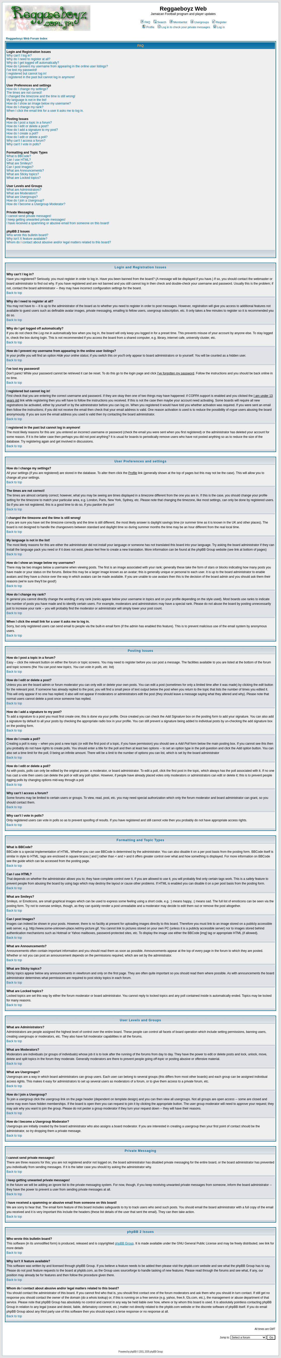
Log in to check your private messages (184, 27)
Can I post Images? (19, 167)
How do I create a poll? (22, 133)
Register (219, 22)
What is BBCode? (18, 156)
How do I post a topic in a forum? (29, 122)
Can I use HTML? (18, 160)
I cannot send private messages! (28, 216)
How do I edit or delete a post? (27, 126)
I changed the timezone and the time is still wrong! (40, 96)
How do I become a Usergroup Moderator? (35, 204)
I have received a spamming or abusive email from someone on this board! (57, 223)
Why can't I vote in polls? (23, 144)
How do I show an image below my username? (38, 103)
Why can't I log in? (19, 55)
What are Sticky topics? (22, 174)
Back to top (14, 293)
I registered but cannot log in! (26, 73)
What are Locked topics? (23, 178)
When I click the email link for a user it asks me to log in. (45, 111)
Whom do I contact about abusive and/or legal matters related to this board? (58, 242)
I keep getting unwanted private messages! (35, 219)
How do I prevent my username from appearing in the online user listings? (57, 66)
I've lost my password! (21, 70)
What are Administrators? (23, 189)
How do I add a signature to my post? (32, 130)
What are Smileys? (19, 163)
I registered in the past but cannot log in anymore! (40, 77)
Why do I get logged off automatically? (32, 63)
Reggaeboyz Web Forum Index (26, 38)
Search (159, 22)
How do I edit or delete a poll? (27, 137)
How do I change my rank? (24, 107)
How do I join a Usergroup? (25, 200)
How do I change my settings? (27, 89)
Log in (219, 27)
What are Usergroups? (22, 197)
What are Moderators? (21, 193)
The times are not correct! (24, 92)
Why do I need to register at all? (28, 59)
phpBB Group (124, 1243)
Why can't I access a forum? (25, 140)
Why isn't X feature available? (26, 238)
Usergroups (199, 22)
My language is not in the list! (26, 100)
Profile (148, 27)
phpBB (133, 1351)
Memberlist (178, 22)
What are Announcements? (25, 170)
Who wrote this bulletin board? (27, 235)
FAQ (145, 22)
